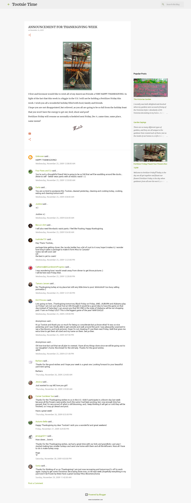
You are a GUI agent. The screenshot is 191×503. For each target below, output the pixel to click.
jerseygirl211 (41, 436)
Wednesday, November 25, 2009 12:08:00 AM (55, 163)
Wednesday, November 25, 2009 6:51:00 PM (55, 354)
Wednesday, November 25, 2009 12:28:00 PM (55, 276)
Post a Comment (35, 483)
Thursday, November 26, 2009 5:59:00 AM (54, 389)
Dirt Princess (41, 300)
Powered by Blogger (95, 494)
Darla (38, 187)
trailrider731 (41, 239)
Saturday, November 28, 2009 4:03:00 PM (54, 459)
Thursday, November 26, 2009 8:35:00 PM (54, 414)
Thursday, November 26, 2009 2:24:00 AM (54, 375)
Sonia (38, 466)
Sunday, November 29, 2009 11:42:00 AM (54, 477)
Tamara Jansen (42, 283)
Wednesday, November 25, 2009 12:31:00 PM (55, 293)
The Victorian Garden (142, 99)
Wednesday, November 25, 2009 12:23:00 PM (55, 260)
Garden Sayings (140, 122)
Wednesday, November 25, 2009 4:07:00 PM (55, 335)
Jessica (39, 382)
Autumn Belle (41, 421)
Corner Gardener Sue (45, 396)
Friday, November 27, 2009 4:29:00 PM (52, 429)
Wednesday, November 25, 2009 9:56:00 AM (55, 232)
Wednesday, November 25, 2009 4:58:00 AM (55, 197)
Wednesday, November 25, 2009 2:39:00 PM (55, 314)
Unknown (40, 156)
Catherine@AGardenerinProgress (50, 267)
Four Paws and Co (44, 171)
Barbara (39, 361)
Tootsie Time (24, 4)
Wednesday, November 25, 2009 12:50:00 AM (55, 180)
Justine (39, 204)
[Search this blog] (171, 4)
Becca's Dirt (41, 225)
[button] (29, 35)
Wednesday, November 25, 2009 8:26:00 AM (55, 218)
